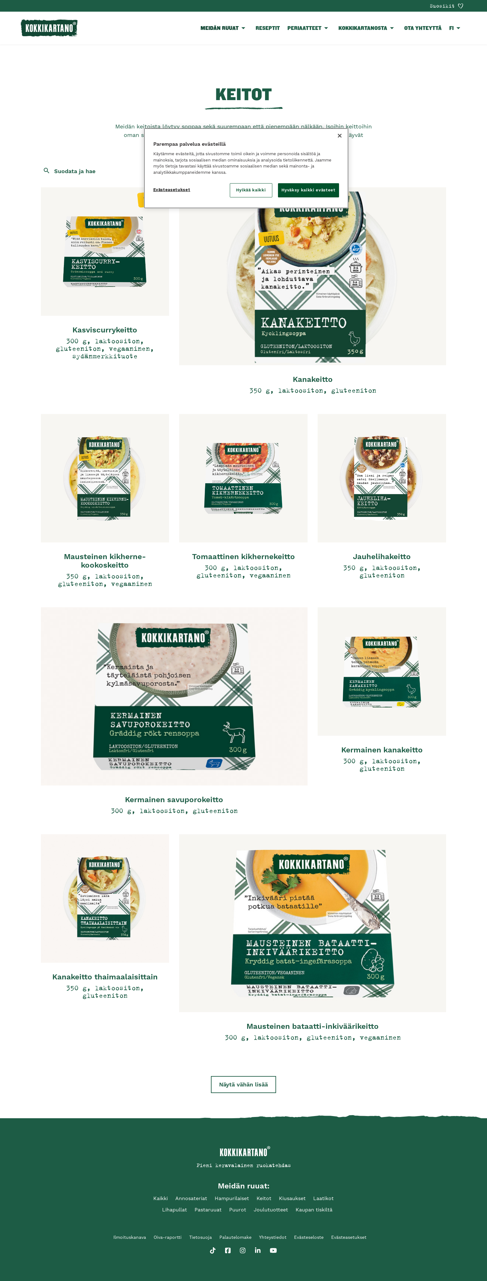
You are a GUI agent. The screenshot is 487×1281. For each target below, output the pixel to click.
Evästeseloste (309, 1237)
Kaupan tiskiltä (314, 1210)
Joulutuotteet (271, 1210)
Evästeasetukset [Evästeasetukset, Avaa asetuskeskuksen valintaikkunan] (171, 189)
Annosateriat (191, 1198)
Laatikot (323, 1198)
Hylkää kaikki (251, 190)
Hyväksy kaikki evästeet (308, 190)
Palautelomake (235, 1237)
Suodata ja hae (74, 171)
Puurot (237, 1210)
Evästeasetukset (348, 1237)
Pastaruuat (208, 1210)
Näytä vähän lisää (243, 1084)
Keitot (264, 1198)
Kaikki (160, 1198)
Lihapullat (174, 1210)
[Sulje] (340, 136)
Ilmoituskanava (129, 1237)
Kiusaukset (292, 1198)
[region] (246, 168)
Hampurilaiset (232, 1198)
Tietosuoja (200, 1237)
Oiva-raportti (168, 1237)
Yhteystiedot (272, 1237)
